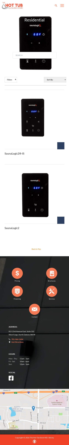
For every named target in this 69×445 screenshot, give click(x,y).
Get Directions (17, 342)
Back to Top (36, 249)
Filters (9, 80)
